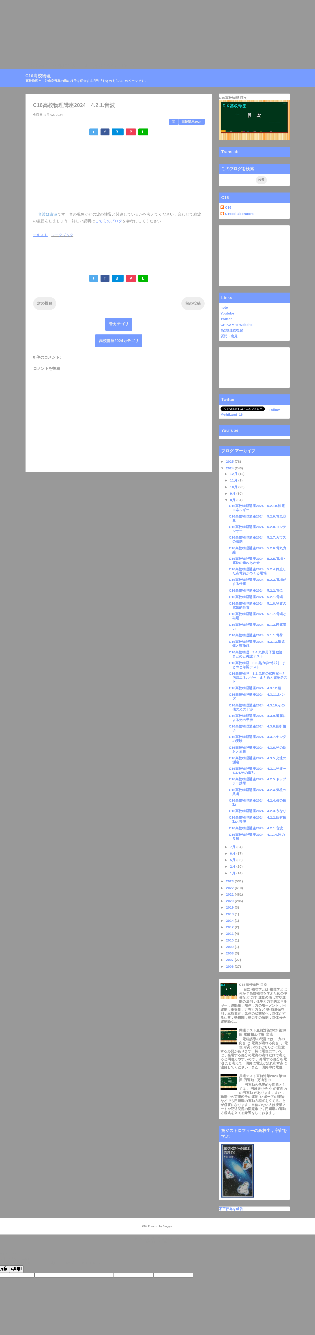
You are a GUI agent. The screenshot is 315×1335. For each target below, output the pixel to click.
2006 (230, 966)
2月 (233, 866)
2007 (230, 960)
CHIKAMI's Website (237, 325)
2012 (230, 927)
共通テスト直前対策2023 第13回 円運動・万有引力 (262, 1078)
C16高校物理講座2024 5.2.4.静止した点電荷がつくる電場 (257, 571)
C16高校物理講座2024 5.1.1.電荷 (256, 635)
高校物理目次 (63, 66)
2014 (230, 920)
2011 (230, 933)
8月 (233, 500)
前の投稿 (193, 303)
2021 (230, 894)
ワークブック (62, 234)
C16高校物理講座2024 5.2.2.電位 (256, 590)
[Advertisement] (134, 31)
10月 (234, 487)
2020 (230, 901)
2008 (230, 953)
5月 (233, 860)
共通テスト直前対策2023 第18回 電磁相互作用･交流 (262, 1032)
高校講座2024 (191, 121)
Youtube (227, 313)
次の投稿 (44, 303)
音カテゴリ (119, 324)
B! (118, 132)
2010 (230, 940)
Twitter (226, 319)
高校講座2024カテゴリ (119, 341)
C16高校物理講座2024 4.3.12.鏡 (255, 688)
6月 (233, 853)
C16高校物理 (37, 66)
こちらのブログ (108, 221)
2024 (230, 468)
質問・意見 (229, 336)
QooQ (165, 1241)
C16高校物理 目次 (233, 98)
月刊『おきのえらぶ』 (98, 66)
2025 (230, 461)
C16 (228, 207)
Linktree (129, 66)
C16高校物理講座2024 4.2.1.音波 (256, 828)
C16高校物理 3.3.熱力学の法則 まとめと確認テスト (257, 665)
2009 (230, 947)
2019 (230, 907)
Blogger (167, 1226)
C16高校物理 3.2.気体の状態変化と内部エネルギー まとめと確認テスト (258, 677)
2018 (230, 914)
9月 (233, 493)
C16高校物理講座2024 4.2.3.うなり (257, 811)
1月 (233, 873)
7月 (233, 847)
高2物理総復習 (232, 330)
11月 (234, 480)
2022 (230, 888)
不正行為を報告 (231, 1209)
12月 (234, 474)
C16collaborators (239, 214)
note (224, 307)
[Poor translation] (16, 1269)
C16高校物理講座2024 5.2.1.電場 (256, 597)
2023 (230, 881)
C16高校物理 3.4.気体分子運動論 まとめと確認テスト (257, 654)
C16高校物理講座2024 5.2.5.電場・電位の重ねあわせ (257, 561)
